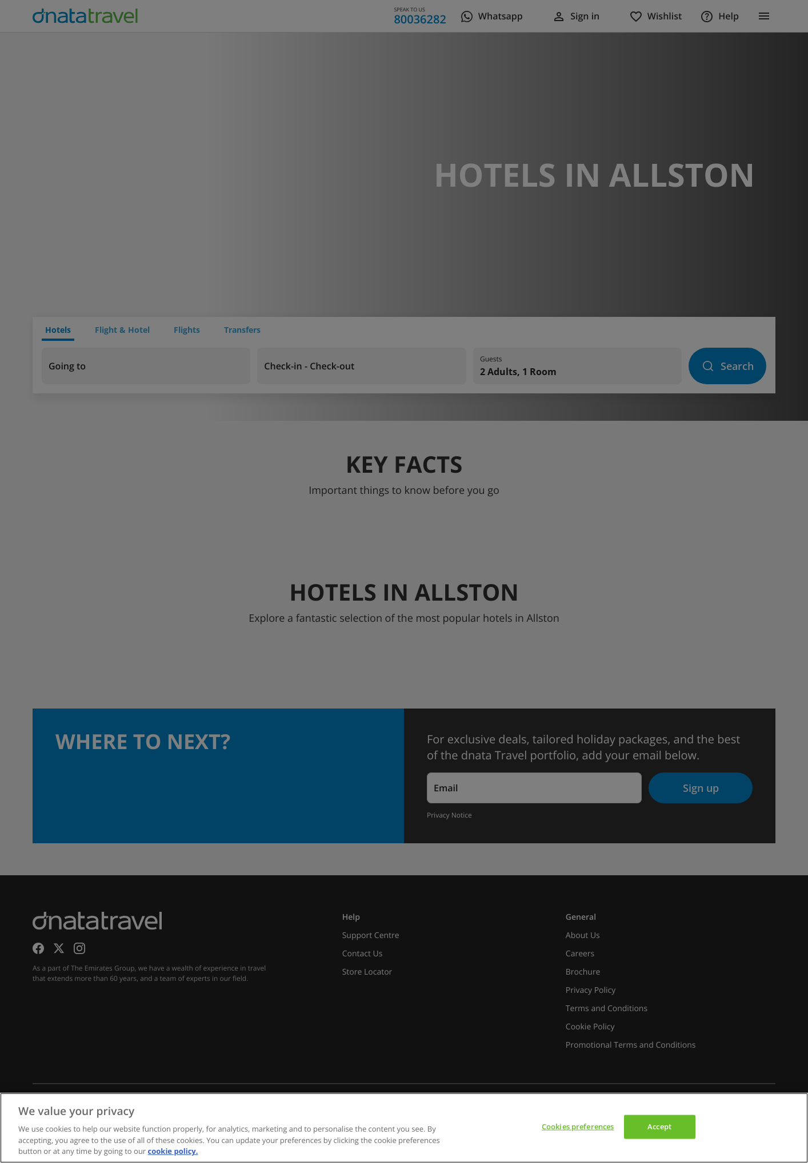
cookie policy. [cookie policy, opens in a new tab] (173, 1151)
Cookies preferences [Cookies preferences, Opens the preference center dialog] (578, 1126)
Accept (659, 1126)
